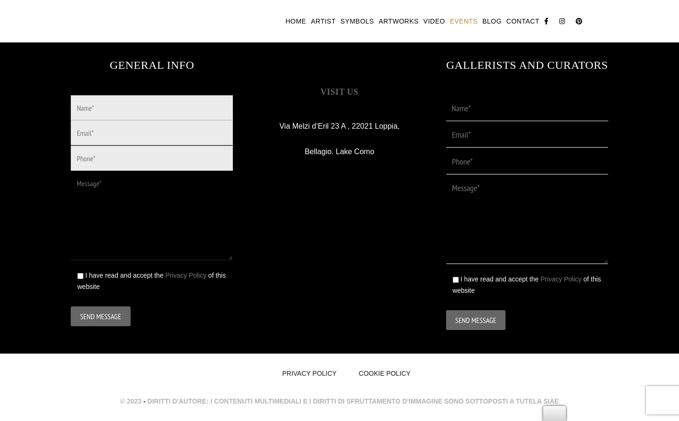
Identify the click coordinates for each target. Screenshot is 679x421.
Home (295, 21)
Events (464, 21)
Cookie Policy (385, 373)
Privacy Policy (186, 275)
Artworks (399, 21)
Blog (492, 21)
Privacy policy (309, 373)
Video (434, 21)
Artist (323, 21)
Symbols (357, 21)
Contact (522, 21)
